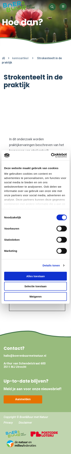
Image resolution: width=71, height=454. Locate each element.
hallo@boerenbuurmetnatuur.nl (25, 355)
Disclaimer (25, 422)
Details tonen (51, 265)
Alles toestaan (35, 276)
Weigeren (35, 296)
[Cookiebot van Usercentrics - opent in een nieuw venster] (51, 155)
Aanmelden (23, 399)
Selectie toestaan (35, 286)
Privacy (8, 422)
